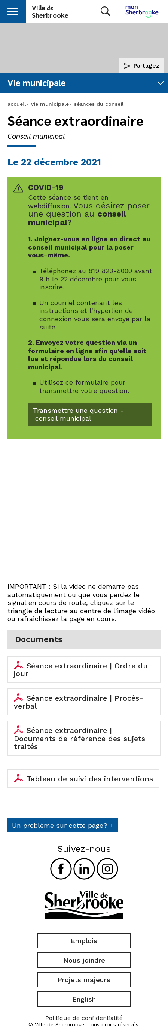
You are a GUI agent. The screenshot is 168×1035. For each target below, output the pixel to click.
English (84, 999)
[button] (12, 10)
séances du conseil (98, 104)
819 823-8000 (110, 271)
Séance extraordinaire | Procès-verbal (78, 702)
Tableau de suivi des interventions (90, 778)
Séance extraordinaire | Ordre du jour (81, 669)
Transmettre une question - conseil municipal (78, 414)
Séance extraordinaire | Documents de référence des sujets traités (79, 738)
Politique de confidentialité (84, 1017)
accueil (16, 104)
